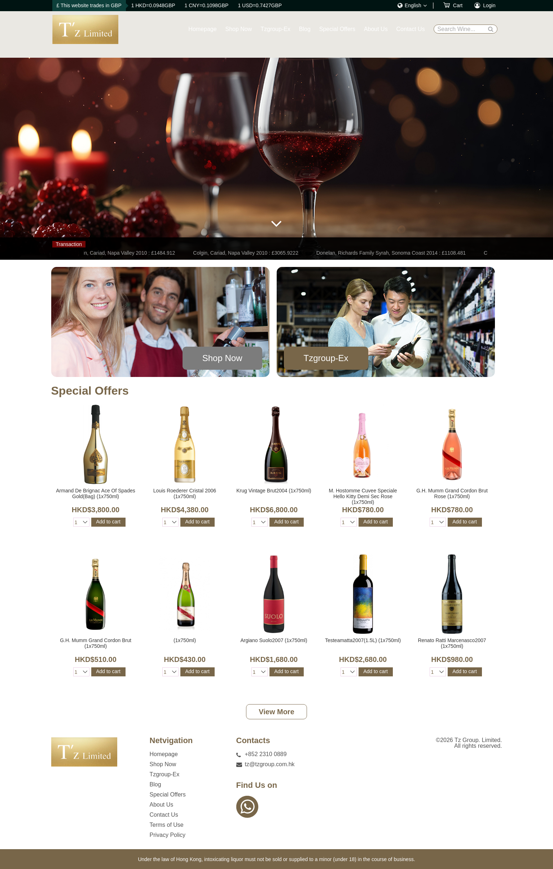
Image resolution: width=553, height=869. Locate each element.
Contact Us (410, 29)
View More (276, 712)
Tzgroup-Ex (275, 29)
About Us (376, 29)
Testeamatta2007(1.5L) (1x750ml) (363, 640)
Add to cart (108, 522)
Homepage (202, 29)
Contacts (253, 740)
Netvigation (171, 740)
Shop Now (238, 29)
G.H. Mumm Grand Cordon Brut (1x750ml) (95, 643)
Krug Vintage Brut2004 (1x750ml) (273, 490)
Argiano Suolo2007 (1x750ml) (273, 640)
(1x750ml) (185, 640)
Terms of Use (167, 825)
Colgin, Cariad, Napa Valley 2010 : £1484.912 (126, 253)
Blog (305, 29)
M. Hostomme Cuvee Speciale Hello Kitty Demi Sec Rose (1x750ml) (363, 496)
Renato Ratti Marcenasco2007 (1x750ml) (452, 643)
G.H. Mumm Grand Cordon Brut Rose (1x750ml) (452, 493)
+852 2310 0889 (266, 754)
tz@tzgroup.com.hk (270, 764)
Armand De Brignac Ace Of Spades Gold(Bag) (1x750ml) (95, 493)
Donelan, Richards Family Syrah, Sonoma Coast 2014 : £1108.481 (393, 253)
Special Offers (337, 29)
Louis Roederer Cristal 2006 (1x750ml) (184, 493)
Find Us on (256, 785)
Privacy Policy (168, 835)
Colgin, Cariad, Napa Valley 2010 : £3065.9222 (247, 253)
